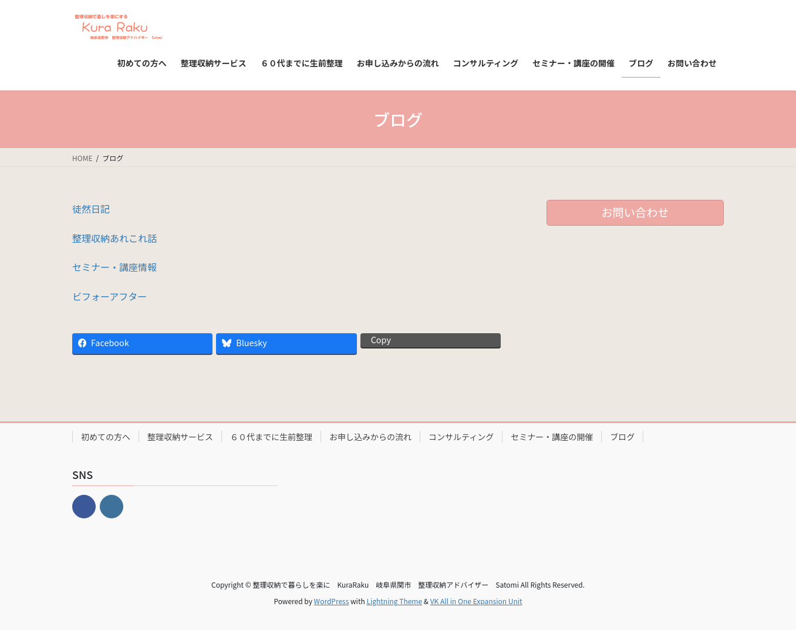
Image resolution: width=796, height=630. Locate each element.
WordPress (331, 601)
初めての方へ (105, 437)
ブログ (622, 437)
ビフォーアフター (109, 296)
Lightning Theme (394, 601)
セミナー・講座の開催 (552, 437)
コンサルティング (461, 437)
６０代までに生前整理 (271, 437)
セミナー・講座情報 (114, 267)
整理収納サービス (180, 437)
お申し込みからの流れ (370, 437)
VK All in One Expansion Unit (476, 601)
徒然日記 (91, 209)
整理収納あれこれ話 (114, 238)
